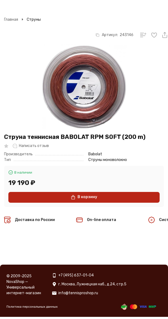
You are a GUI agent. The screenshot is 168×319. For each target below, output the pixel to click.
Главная (11, 19)
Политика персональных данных (32, 307)
